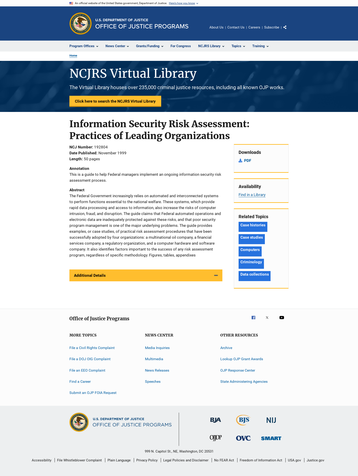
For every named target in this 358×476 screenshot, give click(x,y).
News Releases (157, 370)
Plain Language (119, 460)
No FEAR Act (224, 460)
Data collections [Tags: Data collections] (254, 274)
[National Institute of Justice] (271, 423)
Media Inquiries (157, 348)
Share (288, 30)
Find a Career (80, 381)
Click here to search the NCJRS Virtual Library (115, 101)
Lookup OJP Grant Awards (241, 359)
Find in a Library (252, 194)
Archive (226, 348)
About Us (216, 27)
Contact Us (236, 27)
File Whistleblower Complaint (79, 460)
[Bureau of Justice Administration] (215, 423)
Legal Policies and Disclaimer (185, 460)
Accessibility (41, 460)
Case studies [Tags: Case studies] (251, 237)
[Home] (141, 23)
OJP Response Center (237, 370)
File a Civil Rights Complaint (92, 348)
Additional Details (90, 275)
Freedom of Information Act (261, 460)
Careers (254, 27)
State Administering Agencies (244, 381)
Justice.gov (315, 460)
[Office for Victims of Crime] (243, 441)
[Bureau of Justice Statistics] (243, 426)
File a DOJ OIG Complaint (90, 359)
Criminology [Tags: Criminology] (251, 262)
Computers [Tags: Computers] (250, 249)
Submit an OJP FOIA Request (92, 393)
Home (73, 55)
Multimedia (154, 359)
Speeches (153, 381)
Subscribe (271, 27)
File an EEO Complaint (87, 370)
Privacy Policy (147, 460)
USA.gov (294, 460)
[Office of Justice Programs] (80, 23)
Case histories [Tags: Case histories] (253, 225)
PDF (247, 160)
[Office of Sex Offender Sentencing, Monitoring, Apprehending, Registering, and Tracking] (271, 441)
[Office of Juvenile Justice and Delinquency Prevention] (216, 442)
